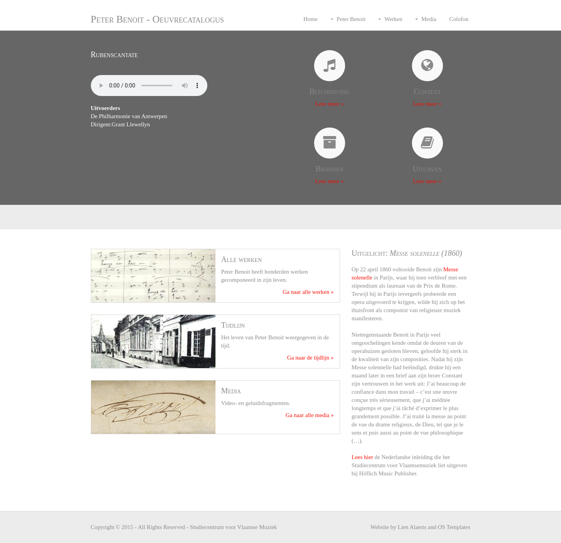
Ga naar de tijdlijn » (310, 357)
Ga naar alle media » (309, 415)
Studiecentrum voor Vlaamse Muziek (233, 527)
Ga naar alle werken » (308, 292)
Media (428, 19)
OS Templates (454, 527)
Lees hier (362, 457)
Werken (393, 19)
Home (310, 19)
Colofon (458, 19)
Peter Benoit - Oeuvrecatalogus (157, 19)
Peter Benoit (351, 19)
